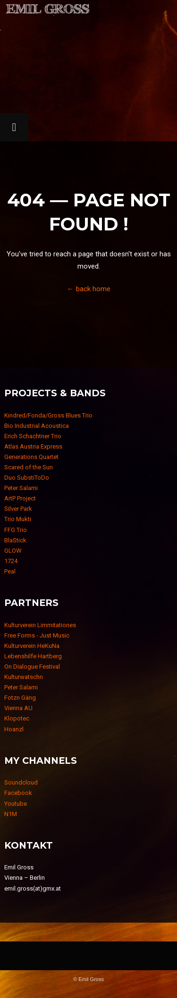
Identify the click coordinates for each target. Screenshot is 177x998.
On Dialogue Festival (32, 666)
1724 (10, 560)
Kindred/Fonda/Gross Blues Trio (48, 415)
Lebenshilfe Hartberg (33, 656)
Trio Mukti (17, 519)
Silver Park (18, 508)
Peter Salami (21, 487)
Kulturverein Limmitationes (40, 625)
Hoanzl (14, 729)
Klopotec (16, 718)
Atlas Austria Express (33, 446)
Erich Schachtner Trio (32, 436)
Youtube (15, 803)
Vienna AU (18, 708)
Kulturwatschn (23, 676)
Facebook (18, 792)
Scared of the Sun (28, 467)
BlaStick (15, 540)
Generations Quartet (31, 456)
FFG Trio (15, 529)
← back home (88, 289)
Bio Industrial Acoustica (36, 425)
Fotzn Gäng (20, 697)
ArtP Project (20, 498)
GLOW (13, 550)
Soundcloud (21, 782)
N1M (10, 814)
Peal (10, 571)
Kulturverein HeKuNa (31, 645)
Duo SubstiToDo (26, 477)
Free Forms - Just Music (36, 635)
